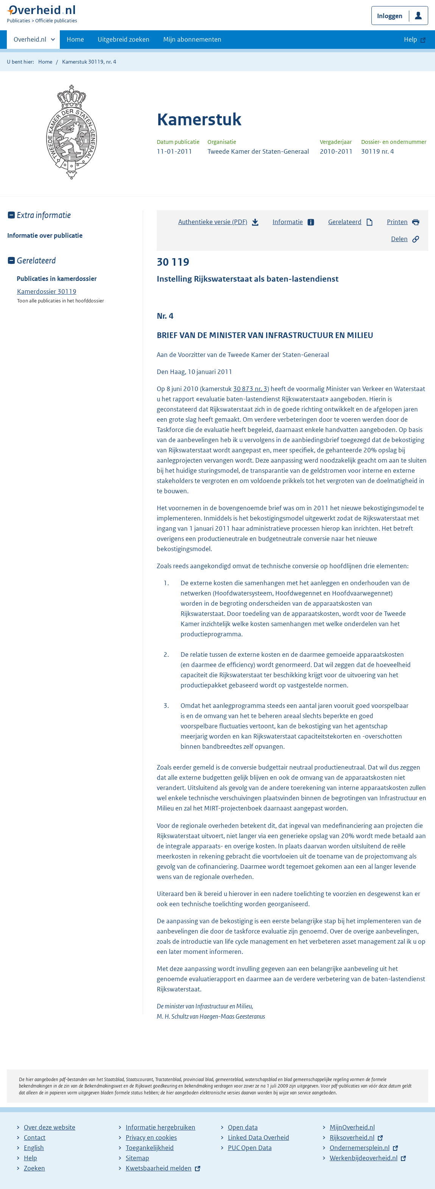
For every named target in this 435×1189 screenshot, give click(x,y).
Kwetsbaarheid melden (159, 1168)
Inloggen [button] (389, 16)
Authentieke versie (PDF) (218, 224)
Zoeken (34, 1168)
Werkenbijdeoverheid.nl (364, 1158)
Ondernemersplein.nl (360, 1148)
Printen (403, 222)
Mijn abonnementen (192, 39)
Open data (243, 1127)
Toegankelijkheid (150, 1148)
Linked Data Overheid (258, 1137)
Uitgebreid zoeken (124, 39)
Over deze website (49, 1127)
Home (75, 39)
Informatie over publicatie (45, 235)
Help (30, 1158)
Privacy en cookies (151, 1137)
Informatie (294, 222)
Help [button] (410, 39)
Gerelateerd (351, 222)
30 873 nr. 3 (250, 389)
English (34, 1148)
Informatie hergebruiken (160, 1127)
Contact (34, 1137)
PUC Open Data (250, 1148)
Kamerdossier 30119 (46, 291)
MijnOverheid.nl (352, 1127)
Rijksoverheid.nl (352, 1137)
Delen (405, 239)
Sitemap (137, 1158)
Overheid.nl (30, 41)
